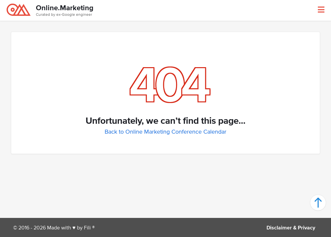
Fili (87, 227)
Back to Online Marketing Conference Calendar (165, 131)
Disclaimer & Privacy (291, 227)
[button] (321, 10)
